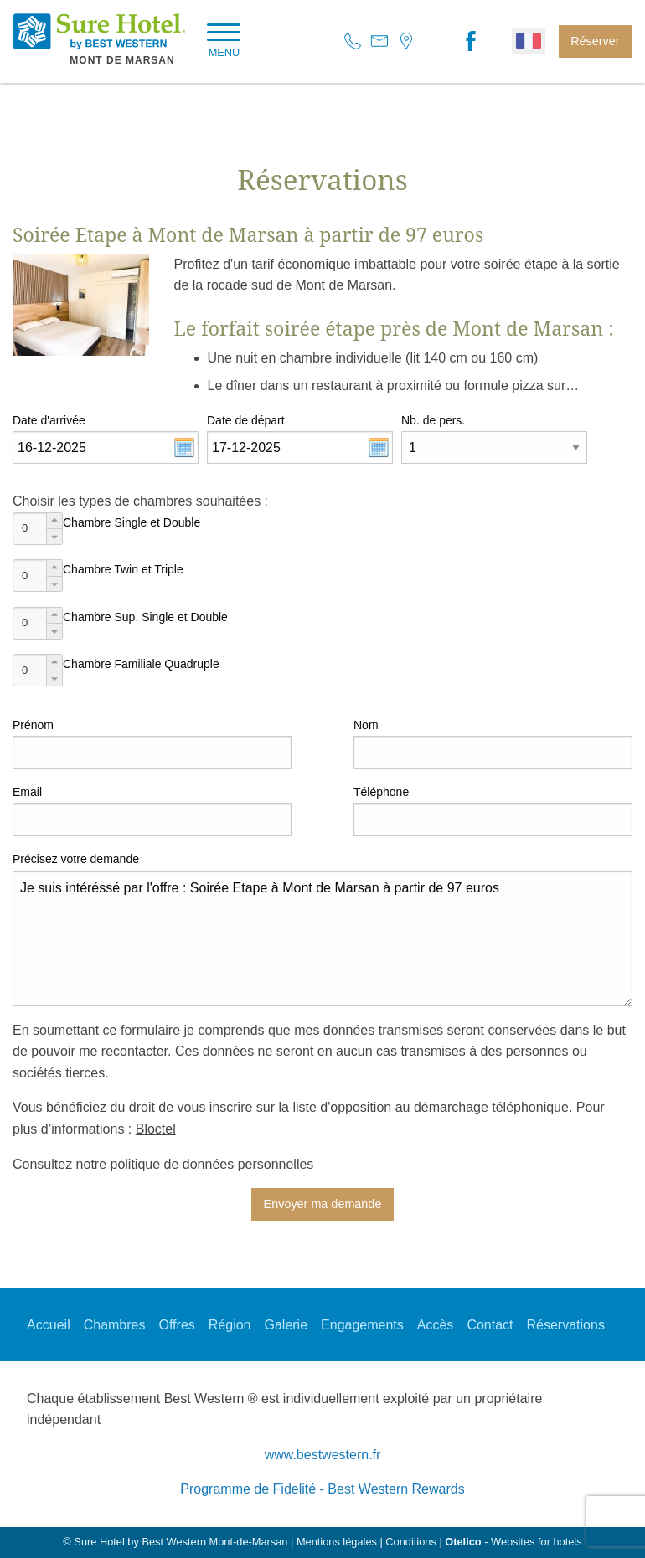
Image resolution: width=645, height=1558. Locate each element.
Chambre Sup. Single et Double (145, 617)
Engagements (362, 1325)
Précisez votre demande (76, 859)
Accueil (48, 1325)
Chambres (115, 1325)
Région (230, 1325)
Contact (490, 1325)
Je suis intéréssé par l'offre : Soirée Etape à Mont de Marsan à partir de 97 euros (322, 938)
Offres (177, 1325)
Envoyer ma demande (323, 1204)
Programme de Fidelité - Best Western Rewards (322, 1489)
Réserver (594, 41)
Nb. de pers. (433, 420)
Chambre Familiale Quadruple (141, 664)
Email (27, 792)
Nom (366, 725)
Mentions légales (337, 1541)
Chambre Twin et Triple (123, 569)
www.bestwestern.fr (323, 1454)
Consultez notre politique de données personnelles (163, 1164)
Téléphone (381, 792)
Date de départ (246, 420)
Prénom (33, 725)
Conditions (410, 1541)
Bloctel (156, 1129)
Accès (435, 1325)
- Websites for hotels (513, 1541)
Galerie (285, 1325)
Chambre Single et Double (131, 522)
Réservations (566, 1325)
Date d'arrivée (49, 420)
